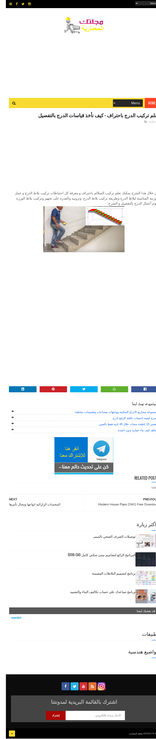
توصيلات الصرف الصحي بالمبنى (108, 536)
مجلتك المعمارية (130, 733)
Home (146, 103)
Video (146, 122)
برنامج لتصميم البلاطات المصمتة (108, 573)
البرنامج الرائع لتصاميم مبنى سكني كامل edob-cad (96, 555)
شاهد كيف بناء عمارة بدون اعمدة (131, 430)
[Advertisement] (78, 63)
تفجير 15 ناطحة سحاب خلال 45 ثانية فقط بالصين (122, 424)
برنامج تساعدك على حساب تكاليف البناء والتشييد (97, 592)
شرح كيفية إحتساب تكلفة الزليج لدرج (129, 418)
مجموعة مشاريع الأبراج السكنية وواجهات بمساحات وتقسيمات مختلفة (110, 412)
